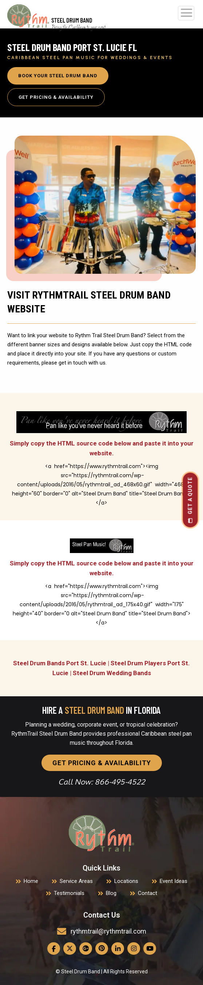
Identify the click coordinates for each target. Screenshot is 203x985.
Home (31, 881)
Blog (111, 893)
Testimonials (69, 893)
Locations (126, 881)
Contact (147, 893)
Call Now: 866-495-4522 (101, 782)
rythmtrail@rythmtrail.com (108, 931)
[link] (101, 833)
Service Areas (76, 881)
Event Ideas (173, 881)
